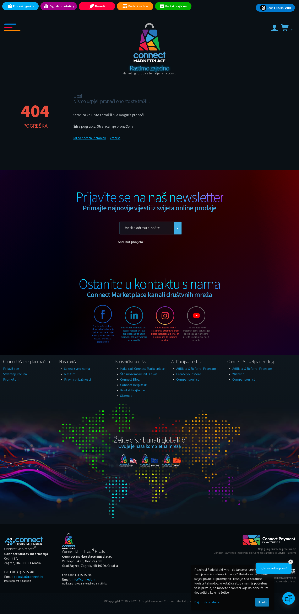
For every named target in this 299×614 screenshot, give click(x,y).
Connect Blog (130, 379)
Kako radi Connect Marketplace (142, 368)
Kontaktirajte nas (133, 390)
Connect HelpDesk (133, 385)
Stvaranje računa (15, 374)
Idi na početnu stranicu (89, 138)
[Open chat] (288, 598)
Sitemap (126, 395)
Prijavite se (11, 368)
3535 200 (275, 8)
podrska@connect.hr (28, 577)
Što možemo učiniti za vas (138, 374)
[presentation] (149, 253)
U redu (262, 602)
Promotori (10, 379)
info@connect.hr (84, 579)
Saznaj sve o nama (77, 368)
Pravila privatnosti (77, 379)
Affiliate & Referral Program (196, 368)
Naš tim (69, 374)
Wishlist (238, 374)
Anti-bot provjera (130, 242)
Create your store (188, 374)
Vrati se (115, 138)
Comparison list (187, 379)
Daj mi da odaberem (208, 602)
